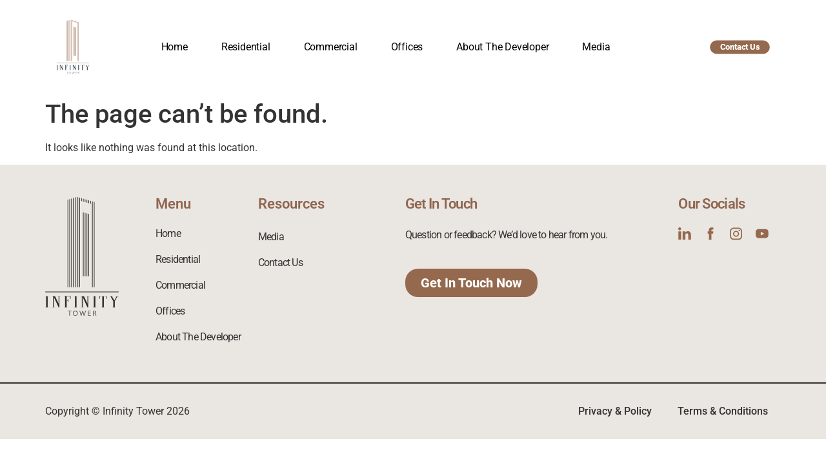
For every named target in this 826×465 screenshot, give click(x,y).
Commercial (331, 47)
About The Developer (502, 47)
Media (596, 47)
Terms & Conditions (723, 411)
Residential (245, 47)
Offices (407, 47)
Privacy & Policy (615, 411)
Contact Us (280, 262)
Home (174, 47)
